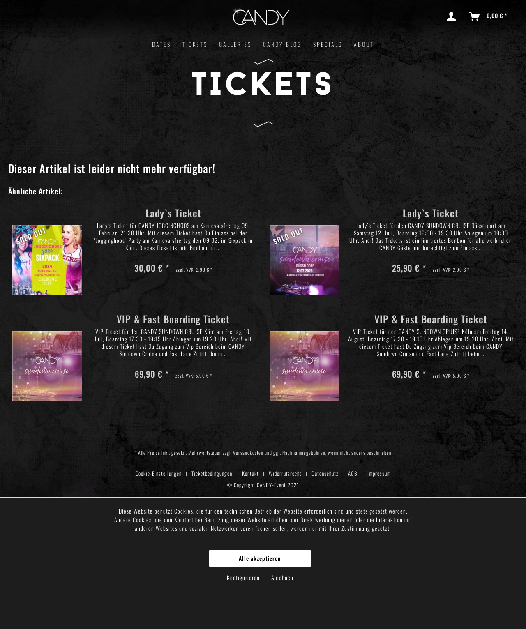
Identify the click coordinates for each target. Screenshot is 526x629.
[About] (364, 44)
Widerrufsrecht (285, 473)
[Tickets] (195, 44)
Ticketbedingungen (211, 473)
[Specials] (327, 44)
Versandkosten (248, 452)
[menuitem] (452, 16)
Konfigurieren (244, 577)
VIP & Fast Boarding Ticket (173, 320)
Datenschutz (324, 473)
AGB (353, 473)
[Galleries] (235, 44)
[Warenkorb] (489, 16)
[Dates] (161, 44)
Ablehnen (282, 577)
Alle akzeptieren (260, 558)
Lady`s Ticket (173, 214)
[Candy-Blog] (282, 44)
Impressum (379, 473)
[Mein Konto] (452, 16)
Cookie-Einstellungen (159, 473)
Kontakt (250, 473)
